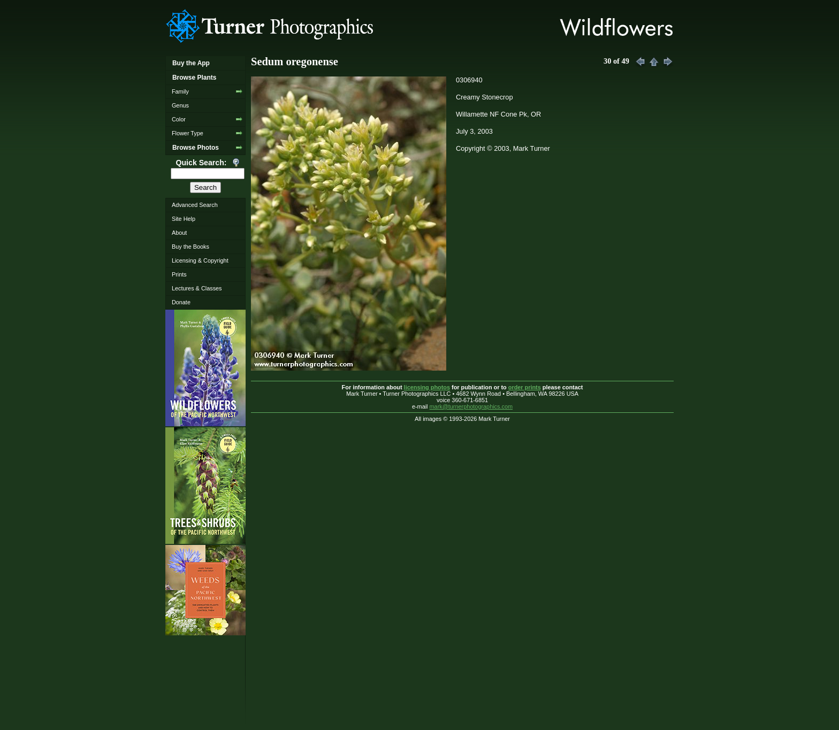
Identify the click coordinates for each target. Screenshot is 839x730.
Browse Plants (194, 77)
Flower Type (187, 133)
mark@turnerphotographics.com (471, 406)
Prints (179, 274)
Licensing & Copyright (200, 260)
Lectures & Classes (197, 288)
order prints (524, 387)
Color (179, 119)
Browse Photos (195, 147)
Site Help (183, 219)
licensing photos (427, 387)
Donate (181, 302)
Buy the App (191, 63)
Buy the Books (190, 246)
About (179, 232)
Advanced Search (195, 205)
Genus (180, 105)
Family (180, 91)
